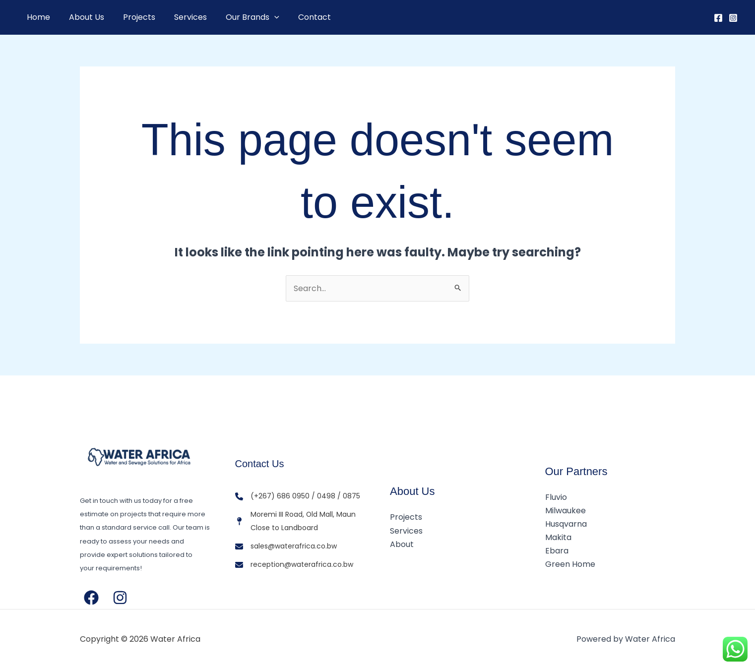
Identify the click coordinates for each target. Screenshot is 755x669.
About (402, 544)
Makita (558, 537)
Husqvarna (566, 524)
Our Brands (239, 17)
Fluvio (556, 497)
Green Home (570, 564)
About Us (82, 17)
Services (180, 17)
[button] (261, 17)
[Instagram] (733, 17)
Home (37, 17)
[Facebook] (718, 17)
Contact (298, 17)
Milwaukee (565, 510)
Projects (132, 17)
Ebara (556, 550)
